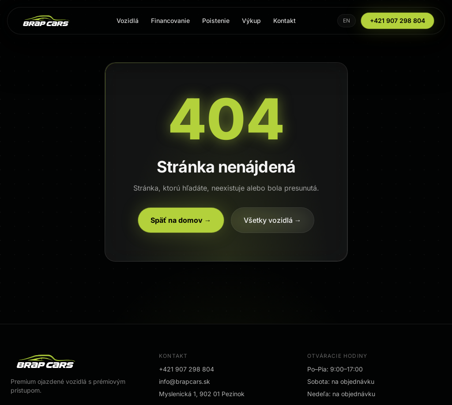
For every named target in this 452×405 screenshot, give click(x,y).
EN (346, 20)
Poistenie (216, 20)
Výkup (251, 20)
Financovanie (170, 20)
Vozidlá (128, 20)
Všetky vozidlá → (272, 220)
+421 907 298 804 (397, 20)
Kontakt (284, 20)
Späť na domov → (181, 220)
